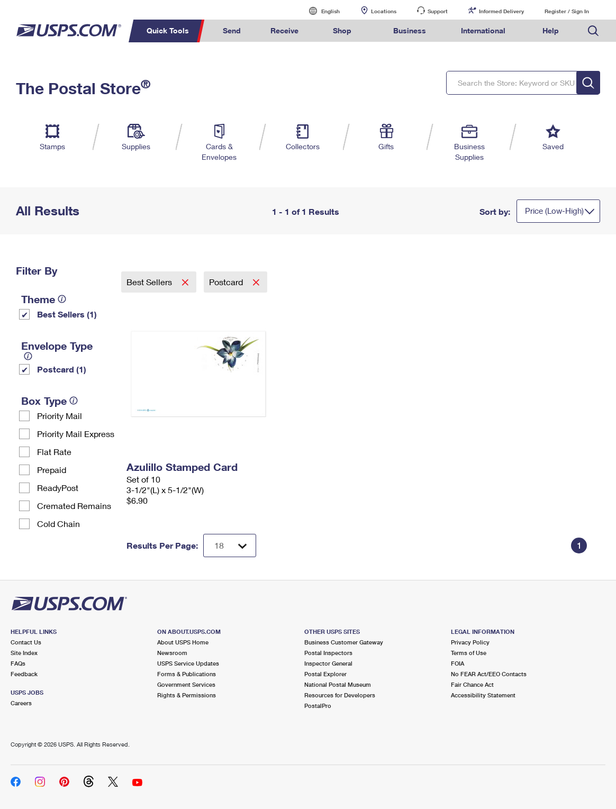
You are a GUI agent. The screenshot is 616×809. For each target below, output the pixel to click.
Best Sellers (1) (67, 314)
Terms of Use (468, 652)
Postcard (227, 282)
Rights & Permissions (186, 695)
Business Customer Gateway (343, 642)
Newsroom (172, 652)
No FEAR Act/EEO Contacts (489, 673)
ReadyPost (57, 488)
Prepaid (51, 470)
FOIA (457, 663)
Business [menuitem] (409, 30)
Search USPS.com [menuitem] (593, 31)
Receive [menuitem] (284, 30)
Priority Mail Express (75, 434)
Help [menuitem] (550, 30)
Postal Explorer (325, 673)
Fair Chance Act (472, 684)
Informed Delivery (501, 11)
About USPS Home (183, 642)
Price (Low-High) (554, 210)
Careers (21, 702)
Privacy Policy (470, 642)
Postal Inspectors (328, 652)
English (320, 11)
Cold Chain (58, 524)
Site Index (24, 652)
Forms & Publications (186, 673)
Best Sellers (150, 282)
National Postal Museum (337, 684)
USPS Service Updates (188, 663)
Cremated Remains (74, 506)
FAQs (18, 663)
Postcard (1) (61, 369)
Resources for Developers (339, 695)
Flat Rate (54, 452)
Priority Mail (59, 416)
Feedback (24, 673)
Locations (383, 11)
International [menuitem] (483, 30)
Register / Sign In (567, 11)
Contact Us (26, 642)
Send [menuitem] (232, 30)
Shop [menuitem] (342, 30)
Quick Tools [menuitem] (168, 30)
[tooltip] (62, 299)
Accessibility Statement (483, 695)
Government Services (186, 684)
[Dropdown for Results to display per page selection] (229, 545)
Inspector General (328, 663)
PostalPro (317, 705)
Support (438, 11)
